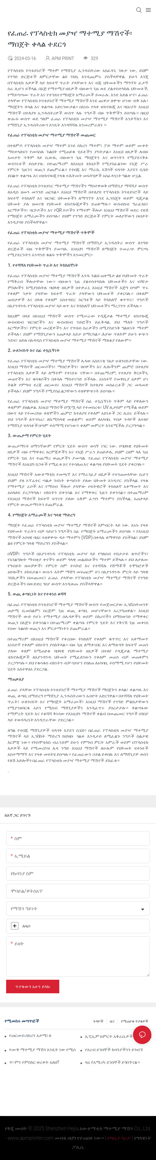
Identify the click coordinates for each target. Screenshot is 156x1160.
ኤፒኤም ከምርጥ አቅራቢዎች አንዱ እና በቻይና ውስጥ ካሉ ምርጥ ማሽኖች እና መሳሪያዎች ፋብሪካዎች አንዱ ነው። (118, 1036)
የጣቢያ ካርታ (119, 1138)
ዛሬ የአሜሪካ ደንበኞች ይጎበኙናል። (112, 1062)
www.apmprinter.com (30, 1138)
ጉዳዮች (98, 1021)
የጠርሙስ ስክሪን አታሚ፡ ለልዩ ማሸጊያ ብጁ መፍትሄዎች (30, 1035)
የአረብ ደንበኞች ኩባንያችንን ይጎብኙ (114, 1049)
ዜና (112, 1021)
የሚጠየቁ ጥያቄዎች (134, 1021)
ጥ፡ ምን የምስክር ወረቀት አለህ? (34, 1062)
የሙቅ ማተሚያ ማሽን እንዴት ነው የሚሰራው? (42, 1049)
